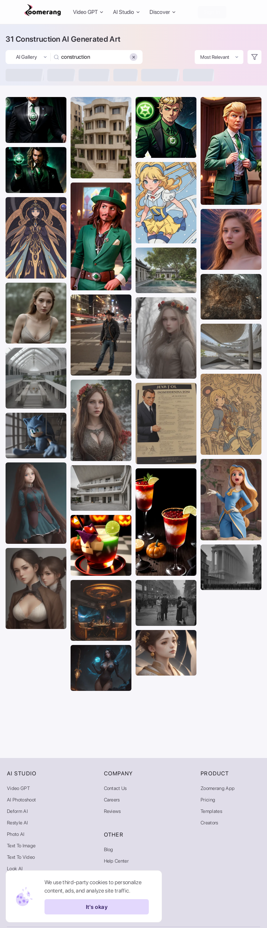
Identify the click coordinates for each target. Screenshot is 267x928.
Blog (108, 849)
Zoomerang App (218, 788)
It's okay (96, 906)
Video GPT (18, 788)
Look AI (15, 868)
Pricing (208, 799)
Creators (209, 822)
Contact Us (115, 788)
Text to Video (21, 857)
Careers (112, 799)
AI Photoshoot (21, 799)
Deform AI (17, 811)
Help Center (116, 861)
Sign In (211, 12)
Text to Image (21, 845)
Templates (211, 811)
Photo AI (16, 834)
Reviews (112, 811)
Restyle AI (17, 822)
